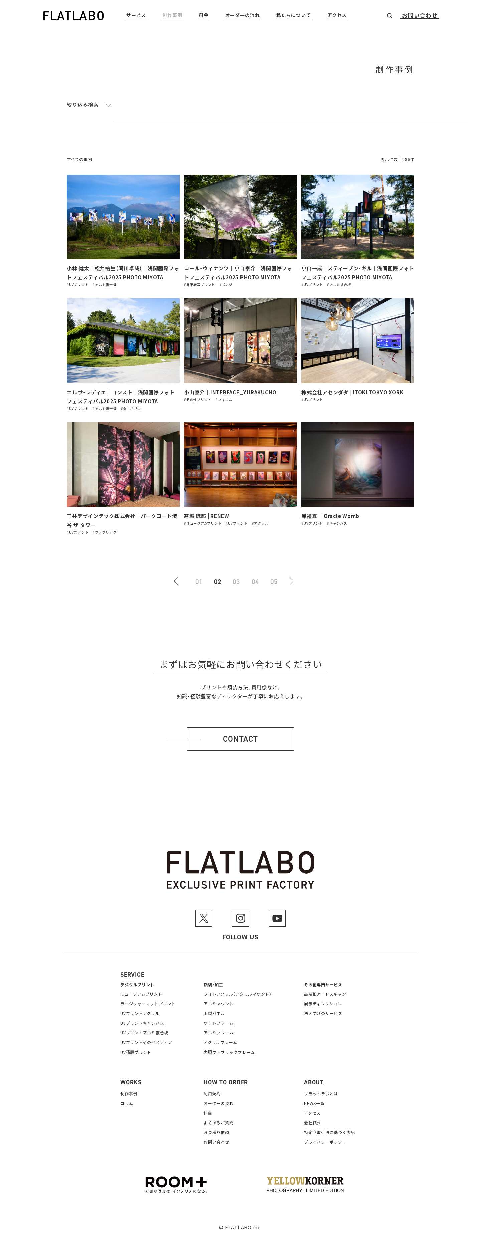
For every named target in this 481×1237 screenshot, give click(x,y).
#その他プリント (197, 399)
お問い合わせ (420, 15)
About (314, 1082)
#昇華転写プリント (199, 284)
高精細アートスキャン (325, 994)
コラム (126, 1103)
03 (236, 581)
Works (131, 1082)
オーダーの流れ (242, 15)
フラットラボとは (321, 1093)
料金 (203, 15)
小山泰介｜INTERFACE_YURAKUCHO (230, 392)
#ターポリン (131, 408)
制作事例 (172, 15)
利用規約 (212, 1093)
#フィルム (224, 399)
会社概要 (312, 1122)
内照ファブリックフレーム (229, 1052)
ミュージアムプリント (141, 994)
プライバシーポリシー (325, 1142)
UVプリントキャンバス (142, 1023)
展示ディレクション (323, 1003)
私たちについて (293, 15)
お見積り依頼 (216, 1132)
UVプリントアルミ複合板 (144, 1032)
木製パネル (214, 1013)
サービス (136, 15)
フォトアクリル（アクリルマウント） (238, 994)
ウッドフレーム (218, 1023)
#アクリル (260, 523)
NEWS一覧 (314, 1103)
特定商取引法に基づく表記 (329, 1132)
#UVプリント (77, 284)
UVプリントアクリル (140, 1013)
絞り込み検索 (83, 104)
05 (274, 581)
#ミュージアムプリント (202, 523)
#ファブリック (104, 532)
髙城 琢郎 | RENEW (206, 515)
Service (132, 975)
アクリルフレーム (220, 1042)
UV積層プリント (135, 1052)
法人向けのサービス (323, 1013)
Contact (240, 739)
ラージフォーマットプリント (148, 1003)
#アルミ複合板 (104, 284)
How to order (226, 1082)
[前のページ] (180, 582)
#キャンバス (337, 523)
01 (199, 581)
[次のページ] (292, 582)
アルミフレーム (218, 1032)
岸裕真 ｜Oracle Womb (330, 515)
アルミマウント (218, 1003)
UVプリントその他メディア (146, 1042)
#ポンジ (225, 284)
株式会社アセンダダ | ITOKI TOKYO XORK (352, 392)
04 (255, 581)
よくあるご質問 (218, 1122)
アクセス (337, 15)
